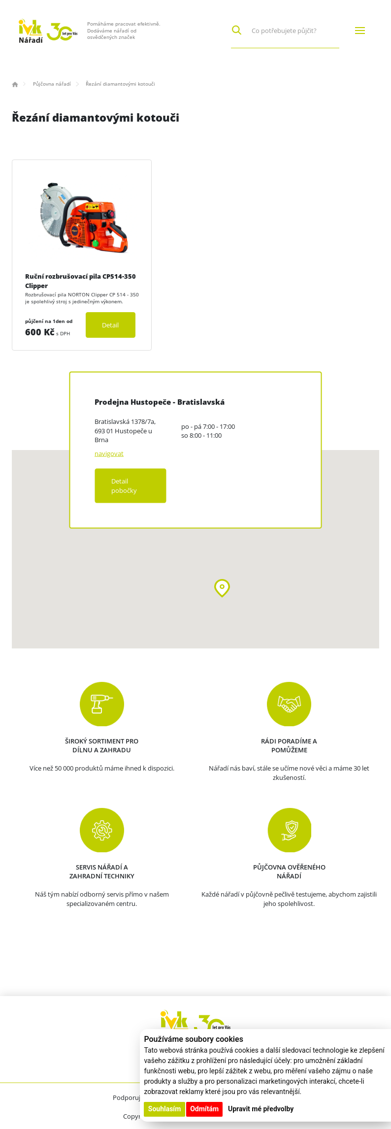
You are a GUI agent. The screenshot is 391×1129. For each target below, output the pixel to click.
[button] (222, 588)
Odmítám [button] (204, 1109)
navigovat (109, 453)
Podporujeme (133, 1097)
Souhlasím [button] (164, 1109)
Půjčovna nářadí (52, 83)
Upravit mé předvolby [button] (260, 1109)
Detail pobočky (124, 485)
